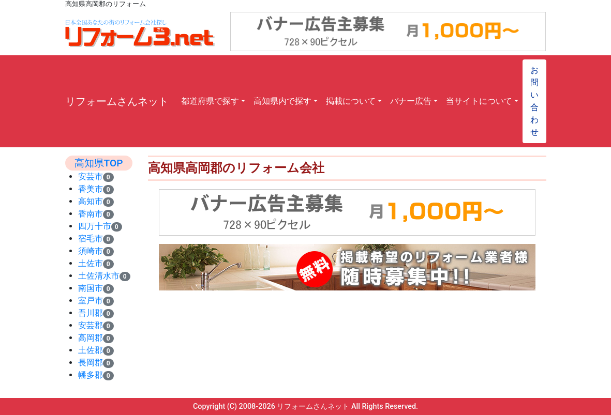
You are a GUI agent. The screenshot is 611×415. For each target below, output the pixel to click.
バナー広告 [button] (410, 101)
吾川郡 (90, 313)
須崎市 (90, 251)
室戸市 (90, 300)
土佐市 (90, 263)
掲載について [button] (351, 101)
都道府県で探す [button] (210, 101)
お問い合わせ (534, 101)
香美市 (90, 189)
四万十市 (94, 226)
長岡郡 (90, 362)
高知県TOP (98, 163)
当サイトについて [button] (479, 101)
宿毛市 (90, 238)
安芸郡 (90, 325)
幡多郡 (90, 375)
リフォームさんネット (117, 101)
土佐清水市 (99, 276)
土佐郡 (90, 350)
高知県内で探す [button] (282, 101)
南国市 (90, 288)
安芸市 (90, 176)
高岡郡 (90, 338)
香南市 (90, 214)
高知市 (90, 201)
